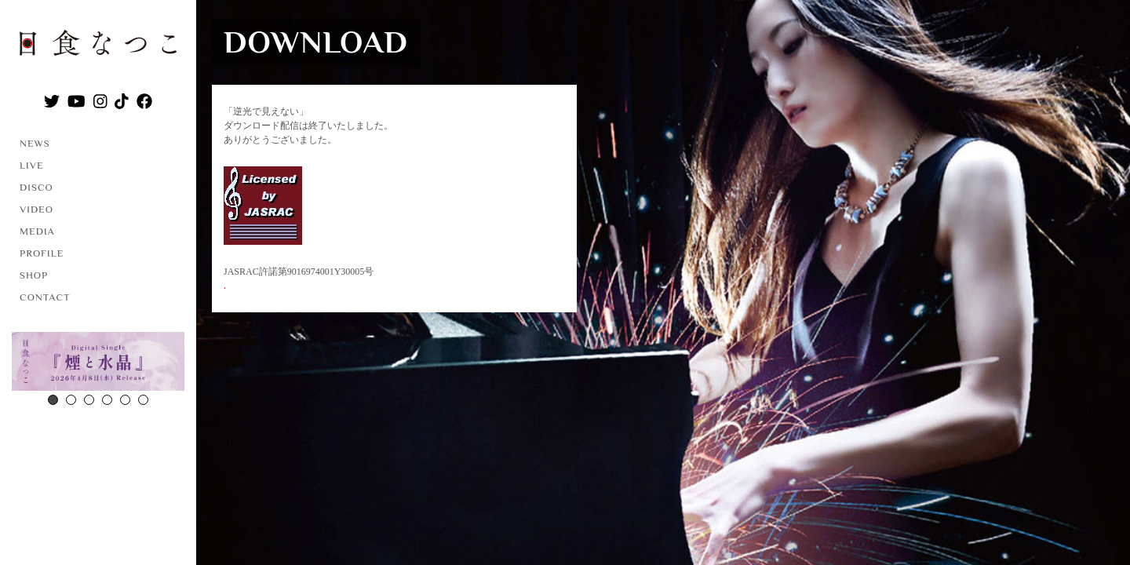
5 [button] (125, 400)
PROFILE (42, 253)
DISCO (36, 187)
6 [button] (143, 400)
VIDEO (36, 209)
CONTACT (45, 297)
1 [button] (53, 400)
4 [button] (107, 400)
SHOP (34, 275)
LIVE (32, 165)
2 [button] (71, 400)
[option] (98, 363)
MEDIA (37, 231)
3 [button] (89, 400)
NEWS (35, 143)
